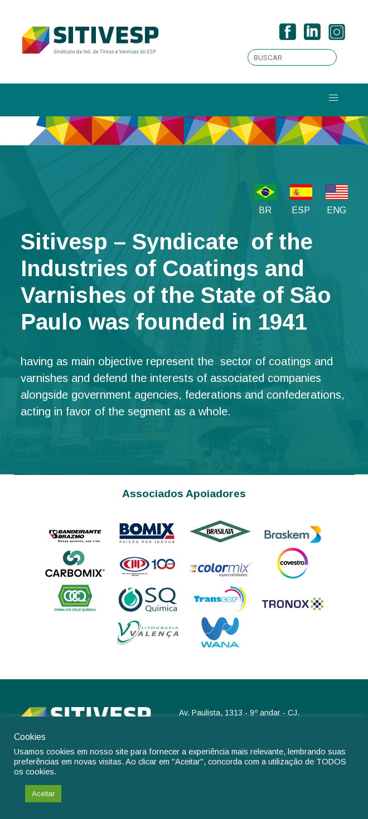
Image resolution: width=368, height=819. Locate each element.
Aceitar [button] (43, 793)
